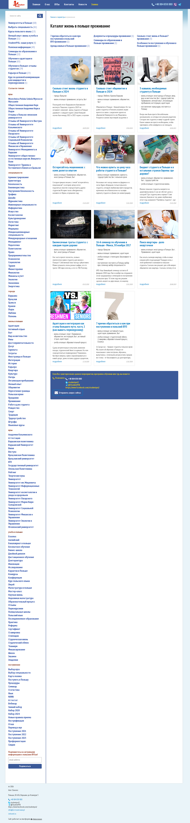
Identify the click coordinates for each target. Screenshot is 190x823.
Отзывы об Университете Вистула (25, 121)
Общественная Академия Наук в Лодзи (24, 110)
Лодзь (11, 309)
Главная (36, 4)
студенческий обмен (18, 642)
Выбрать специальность (22, 27)
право (11, 252)
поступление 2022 (17, 734)
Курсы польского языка (22, 31)
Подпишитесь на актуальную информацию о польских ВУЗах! (23, 753)
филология (13, 272)
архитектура (14, 180)
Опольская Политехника (20, 468)
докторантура (15, 560)
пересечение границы (19, 391)
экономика (13, 283)
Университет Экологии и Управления (20, 522)
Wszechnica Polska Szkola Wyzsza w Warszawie (25, 100)
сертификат (14, 629)
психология (14, 259)
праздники (13, 397)
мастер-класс (15, 591)
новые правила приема (19, 717)
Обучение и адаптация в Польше (20, 60)
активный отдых (16, 329)
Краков (11, 306)
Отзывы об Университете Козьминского (20, 126)
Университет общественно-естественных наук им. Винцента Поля (24, 158)
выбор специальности (19, 672)
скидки (11, 744)
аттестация (14, 438)
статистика (13, 689)
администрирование (18, 177)
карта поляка (15, 676)
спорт (11, 411)
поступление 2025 (17, 737)
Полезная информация (21, 47)
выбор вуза (14, 669)
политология (14, 248)
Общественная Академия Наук (23, 105)
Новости (82, 4)
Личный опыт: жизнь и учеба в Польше (23, 37)
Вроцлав (12, 299)
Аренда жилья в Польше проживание (70, 45)
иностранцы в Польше (19, 356)
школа (11, 653)
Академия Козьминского (20, 434)
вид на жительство (17, 336)
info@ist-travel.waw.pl (16, 810)
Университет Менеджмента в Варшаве (22, 151)
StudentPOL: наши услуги (22, 42)
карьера (12, 366)
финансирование (16, 649)
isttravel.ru (12, 813)
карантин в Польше (18, 570)
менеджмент (14, 241)
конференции (15, 577)
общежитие (14, 387)
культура (12, 373)
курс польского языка (19, 581)
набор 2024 (14, 713)
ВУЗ (10, 462)
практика (12, 622)
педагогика (14, 245)
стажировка (14, 632)
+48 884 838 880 (162, 4)
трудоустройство (17, 418)
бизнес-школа (15, 550)
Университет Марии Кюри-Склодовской (21, 503)
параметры (61, 17)
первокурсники (15, 608)
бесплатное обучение (19, 546)
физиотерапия (15, 269)
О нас (47, 4)
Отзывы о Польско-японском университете (22, 116)
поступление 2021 (17, 731)
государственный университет (23, 465)
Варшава (12, 295)
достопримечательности (21, 342)
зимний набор (15, 707)
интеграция (14, 360)
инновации (13, 564)
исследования (15, 567)
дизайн (11, 197)
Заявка (94, 4)
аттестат (13, 700)
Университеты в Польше (22, 22)
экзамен (12, 656)
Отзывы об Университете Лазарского (20, 132)
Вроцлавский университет (21, 458)
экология (12, 279)
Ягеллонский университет (21, 527)
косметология (15, 215)
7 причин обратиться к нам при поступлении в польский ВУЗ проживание (65, 38)
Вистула (12, 451)
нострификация (16, 720)
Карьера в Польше (19, 73)
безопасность (15, 184)
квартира (13, 370)
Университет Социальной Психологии (20, 510)
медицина (13, 228)
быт (10, 332)
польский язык (15, 615)
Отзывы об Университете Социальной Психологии (20, 138)
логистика (13, 221)
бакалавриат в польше (19, 543)
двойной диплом (16, 553)
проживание (14, 401)
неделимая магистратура (20, 598)
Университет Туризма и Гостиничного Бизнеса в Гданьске (24, 166)
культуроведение (17, 218)
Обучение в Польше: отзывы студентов (22, 67)
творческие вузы (16, 475)
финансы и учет (16, 276)
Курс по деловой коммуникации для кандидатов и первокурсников (24, 80)
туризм (11, 265)
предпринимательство (19, 255)
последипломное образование (23, 618)
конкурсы (13, 574)
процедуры (14, 683)
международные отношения (22, 238)
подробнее (57, 128)
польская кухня (15, 394)
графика (12, 194)
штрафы (12, 421)
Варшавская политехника (20, 441)
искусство (13, 211)
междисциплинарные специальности (19, 233)
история (12, 363)
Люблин (12, 313)
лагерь (11, 377)
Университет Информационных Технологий (23, 487)
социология (14, 262)
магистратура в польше (20, 587)
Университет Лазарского (20, 498)
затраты (12, 353)
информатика (15, 208)
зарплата (12, 349)
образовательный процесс (21, 601)
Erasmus (12, 536)
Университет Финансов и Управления (20, 516)
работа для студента (18, 404)
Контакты (69, 4)
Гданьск (12, 302)
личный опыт (14, 384)
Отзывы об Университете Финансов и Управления (20, 145)
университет (14, 479)
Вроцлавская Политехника (21, 455)
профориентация (17, 741)
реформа (12, 625)
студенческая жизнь (18, 639)
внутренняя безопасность (21, 191)
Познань (12, 316)
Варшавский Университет (20, 445)
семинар (12, 686)
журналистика (15, 201)
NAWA (11, 696)
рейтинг (12, 472)
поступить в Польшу (18, 679)
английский (13, 540)
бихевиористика (16, 187)
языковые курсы (16, 425)
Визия (11, 448)
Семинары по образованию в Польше (22, 53)
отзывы (12, 605)
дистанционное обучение (21, 557)
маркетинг (13, 225)
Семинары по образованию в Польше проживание (108, 42)
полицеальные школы (19, 611)
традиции (13, 414)
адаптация (13, 325)
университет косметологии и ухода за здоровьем (22, 494)
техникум (12, 646)
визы (10, 339)
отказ (11, 724)
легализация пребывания (20, 380)
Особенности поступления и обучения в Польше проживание (156, 42)
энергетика (13, 286)
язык (10, 693)
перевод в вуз (15, 727)
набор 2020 (14, 710)
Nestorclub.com (37, 819)
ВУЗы (57, 4)
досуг (11, 346)
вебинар (12, 703)
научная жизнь (15, 594)
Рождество (13, 408)
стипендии (13, 635)
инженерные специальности (22, 204)
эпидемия (13, 659)
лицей (11, 584)
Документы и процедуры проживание (114, 36)
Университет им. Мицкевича (22, 482)
